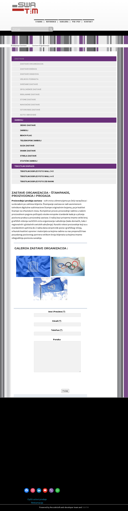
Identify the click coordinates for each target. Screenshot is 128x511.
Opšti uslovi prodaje (37, 499)
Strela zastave (28, 156)
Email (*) (56, 322)
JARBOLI (18, 120)
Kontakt (88, 21)
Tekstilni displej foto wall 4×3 (37, 176)
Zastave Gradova (29, 74)
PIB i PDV (76, 21)
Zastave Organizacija (31, 64)
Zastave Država (28, 69)
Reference (51, 21)
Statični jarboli (28, 161)
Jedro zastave (28, 125)
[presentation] (54, 380)
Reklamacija (37, 502)
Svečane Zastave (29, 84)
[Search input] (30, 29)
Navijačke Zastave (30, 105)
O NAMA (38, 21)
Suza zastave (27, 146)
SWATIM (85, 507)
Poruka (56, 355)
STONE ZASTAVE (28, 99)
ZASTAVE (19, 59)
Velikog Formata (29, 79)
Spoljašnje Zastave (30, 89)
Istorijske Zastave (30, 110)
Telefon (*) (56, 332)
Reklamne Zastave (30, 94)
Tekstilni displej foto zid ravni (37, 181)
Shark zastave (28, 151)
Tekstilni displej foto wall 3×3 (37, 171)
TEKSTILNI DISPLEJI (24, 166)
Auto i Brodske (28, 115)
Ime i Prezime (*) (56, 313)
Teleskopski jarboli (30, 140)
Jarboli (24, 130)
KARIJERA (64, 21)
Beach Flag (26, 135)
